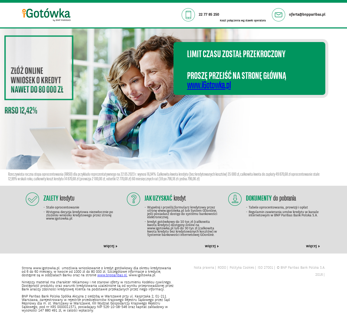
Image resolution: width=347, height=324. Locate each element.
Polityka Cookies (242, 268)
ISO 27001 (265, 268)
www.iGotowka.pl (209, 86)
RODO (222, 268)
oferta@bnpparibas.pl (306, 15)
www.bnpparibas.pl (112, 275)
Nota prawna (204, 268)
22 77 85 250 (208, 15)
